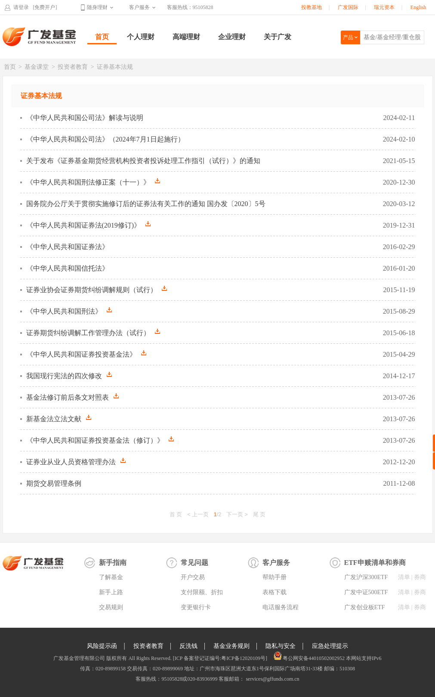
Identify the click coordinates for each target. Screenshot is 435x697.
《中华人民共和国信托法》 (67, 268)
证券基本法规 (115, 67)
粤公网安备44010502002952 (314, 658)
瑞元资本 (384, 7)
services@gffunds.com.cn (271, 679)
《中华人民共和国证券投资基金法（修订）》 (100, 440)
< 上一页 (198, 514)
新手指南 (112, 562)
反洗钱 (188, 646)
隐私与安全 (280, 646)
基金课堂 (37, 67)
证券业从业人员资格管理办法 (76, 462)
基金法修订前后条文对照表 (72, 397)
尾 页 (259, 514)
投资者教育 (73, 67)
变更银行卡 (196, 607)
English (418, 7)
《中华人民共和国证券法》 (67, 246)
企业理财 (232, 36)
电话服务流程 (280, 607)
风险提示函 (102, 646)
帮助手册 (274, 577)
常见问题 (194, 562)
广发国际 (348, 7)
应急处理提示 (330, 646)
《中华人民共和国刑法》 (69, 311)
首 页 (176, 514)
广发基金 (40, 36)
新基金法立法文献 (58, 419)
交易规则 (111, 607)
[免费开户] (45, 7)
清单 (404, 577)
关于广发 (277, 36)
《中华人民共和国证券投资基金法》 (86, 354)
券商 (420, 577)
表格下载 (274, 592)
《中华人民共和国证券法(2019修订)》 (88, 225)
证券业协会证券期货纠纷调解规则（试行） (96, 289)
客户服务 (139, 7)
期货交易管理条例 (53, 483)
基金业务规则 (231, 646)
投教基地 (311, 7)
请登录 (21, 7)
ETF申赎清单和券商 (375, 562)
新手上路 (111, 592)
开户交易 (193, 577)
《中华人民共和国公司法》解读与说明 (84, 117)
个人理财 (140, 36)
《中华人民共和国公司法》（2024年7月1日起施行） (105, 139)
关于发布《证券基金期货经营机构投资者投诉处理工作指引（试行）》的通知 (143, 160)
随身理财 (97, 7)
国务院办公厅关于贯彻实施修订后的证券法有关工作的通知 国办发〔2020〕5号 (145, 203)
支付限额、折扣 (202, 592)
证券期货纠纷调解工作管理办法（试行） (93, 332)
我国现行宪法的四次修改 (69, 375)
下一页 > (237, 514)
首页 (102, 36)
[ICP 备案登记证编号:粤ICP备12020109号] (220, 658)
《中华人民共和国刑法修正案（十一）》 (93, 182)
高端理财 (186, 36)
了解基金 (111, 577)
